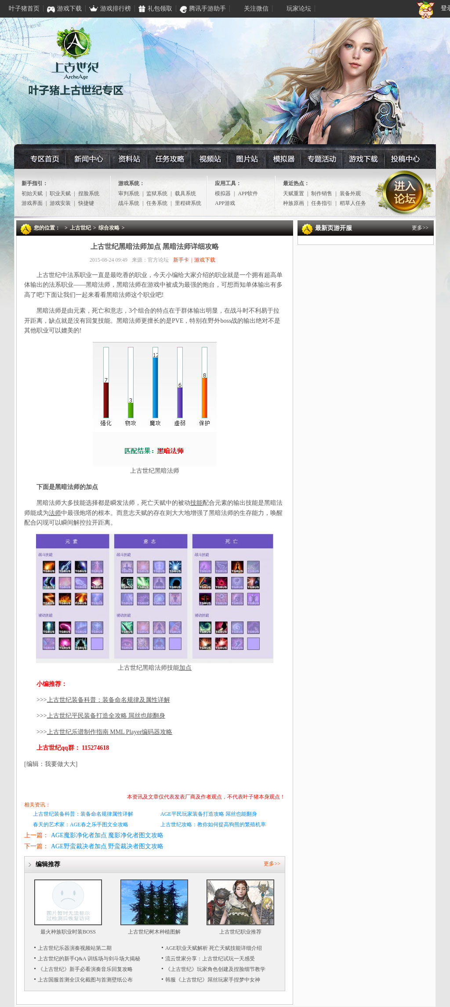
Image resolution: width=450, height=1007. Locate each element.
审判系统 (128, 193)
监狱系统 (156, 193)
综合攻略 (109, 228)
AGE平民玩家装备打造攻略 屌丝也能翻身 (208, 814)
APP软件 (248, 193)
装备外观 (350, 193)
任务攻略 (168, 159)
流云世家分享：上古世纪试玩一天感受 (210, 959)
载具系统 (185, 193)
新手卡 (181, 260)
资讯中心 (88, 159)
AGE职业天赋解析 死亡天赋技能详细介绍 (213, 948)
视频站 (208, 159)
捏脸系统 (88, 193)
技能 (196, 503)
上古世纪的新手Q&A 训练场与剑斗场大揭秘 (89, 959)
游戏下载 (366, 159)
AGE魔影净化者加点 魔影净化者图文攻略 (107, 835)
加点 (185, 667)
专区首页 (44, 159)
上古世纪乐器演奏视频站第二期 (75, 948)
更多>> (272, 864)
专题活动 (323, 159)
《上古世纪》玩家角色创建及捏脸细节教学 (215, 969)
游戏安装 (60, 203)
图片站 (245, 159)
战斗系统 (128, 203)
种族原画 (293, 203)
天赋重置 (293, 193)
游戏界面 (32, 203)
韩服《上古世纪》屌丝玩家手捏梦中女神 (212, 980)
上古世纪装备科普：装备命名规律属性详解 (83, 814)
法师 (55, 513)
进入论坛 (405, 192)
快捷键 (86, 203)
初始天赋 (32, 193)
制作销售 (321, 193)
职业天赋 (60, 193)
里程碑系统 (188, 203)
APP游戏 (225, 203)
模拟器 (282, 159)
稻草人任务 (353, 203)
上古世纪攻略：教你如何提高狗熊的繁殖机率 (213, 824)
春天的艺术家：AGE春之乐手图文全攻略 (80, 824)
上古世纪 (80, 228)
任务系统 (156, 203)
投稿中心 (410, 159)
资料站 (128, 159)
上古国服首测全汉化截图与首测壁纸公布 (85, 980)
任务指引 (321, 203)
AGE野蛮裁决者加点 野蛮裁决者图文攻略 (107, 846)
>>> (103, 700)
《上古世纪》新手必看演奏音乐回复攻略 (85, 969)
